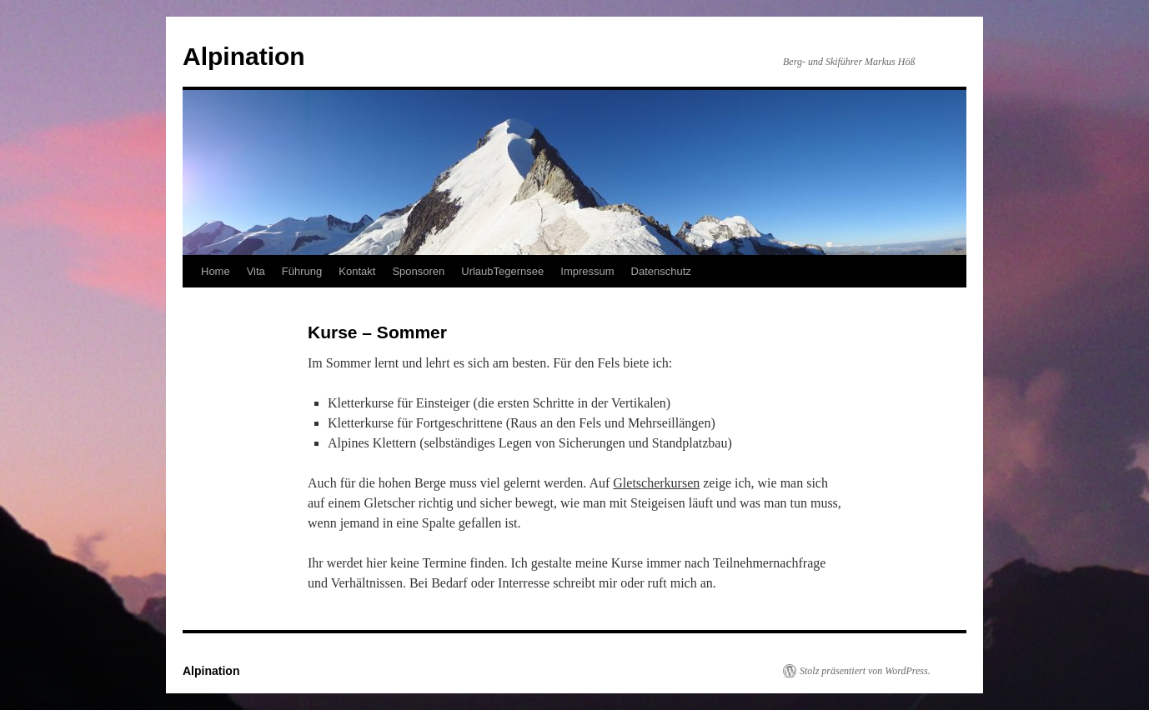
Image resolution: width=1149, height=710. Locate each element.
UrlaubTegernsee (502, 271)
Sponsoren (418, 271)
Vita (256, 271)
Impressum (587, 271)
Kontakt (357, 271)
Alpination (244, 56)
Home (215, 271)
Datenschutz (661, 271)
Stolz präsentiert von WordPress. (865, 671)
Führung (302, 271)
